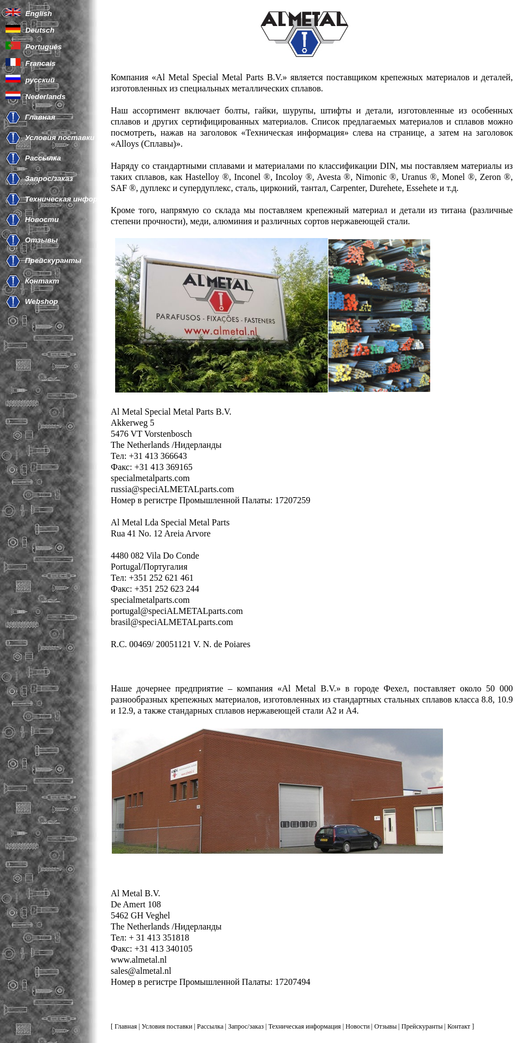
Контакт (42, 281)
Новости (42, 219)
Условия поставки (60, 137)
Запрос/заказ (49, 178)
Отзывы (41, 240)
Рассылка (43, 158)
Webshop (41, 301)
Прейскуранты (53, 260)
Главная (40, 117)
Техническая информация (73, 199)
